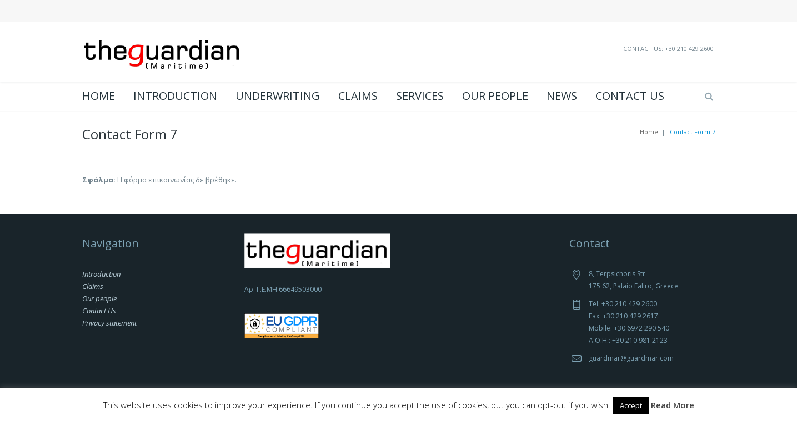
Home (98, 96)
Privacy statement (109, 323)
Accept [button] (631, 405)
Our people (495, 96)
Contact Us (629, 96)
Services (420, 96)
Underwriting (277, 96)
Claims (358, 96)
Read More (672, 404)
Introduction (175, 96)
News (562, 96)
